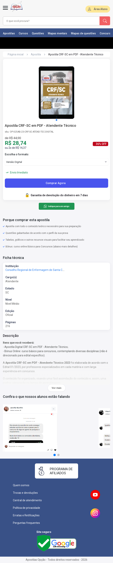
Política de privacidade (26, 507)
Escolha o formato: (17, 154)
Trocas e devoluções (25, 492)
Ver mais (57, 388)
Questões (38, 33)
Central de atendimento (27, 500)
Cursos (23, 33)
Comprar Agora (56, 183)
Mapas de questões (83, 33)
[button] (56, 120)
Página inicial (16, 54)
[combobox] (48, 21)
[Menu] (5, 10)
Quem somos (21, 485)
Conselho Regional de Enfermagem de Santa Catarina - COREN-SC (45, 269)
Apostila (36, 54)
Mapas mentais (57, 33)
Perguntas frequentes (26, 522)
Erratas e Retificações (26, 515)
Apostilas (9, 33)
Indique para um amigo (56, 206)
